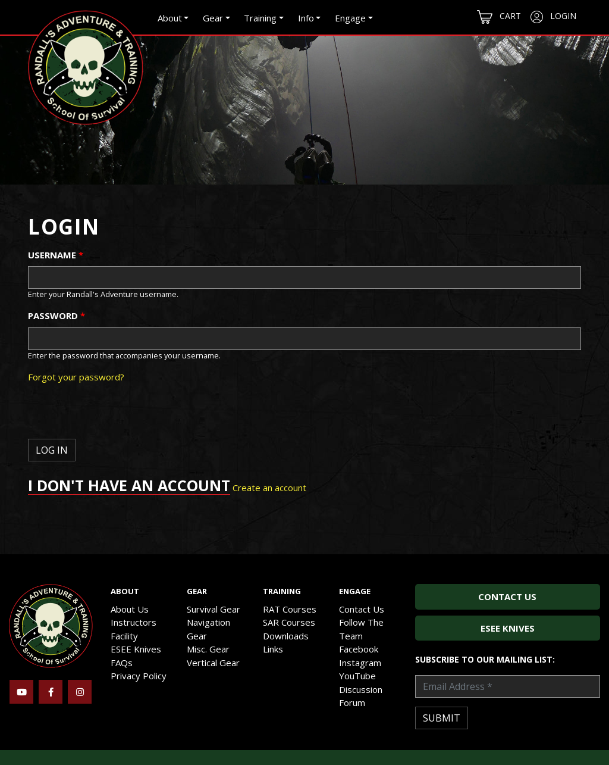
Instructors (133, 622)
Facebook (358, 649)
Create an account (269, 488)
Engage (350, 18)
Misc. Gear (208, 649)
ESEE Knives (136, 649)
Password (56, 315)
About (170, 18)
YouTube (357, 676)
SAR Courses (289, 622)
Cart (499, 17)
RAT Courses (289, 609)
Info (306, 18)
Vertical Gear (213, 663)
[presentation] (118, 415)
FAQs (122, 663)
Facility (124, 636)
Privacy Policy (139, 676)
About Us (130, 609)
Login (553, 16)
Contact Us (361, 609)
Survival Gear (213, 609)
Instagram (360, 663)
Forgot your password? (76, 377)
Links (273, 649)
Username (55, 255)
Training (260, 18)
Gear (213, 18)
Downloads (286, 636)
